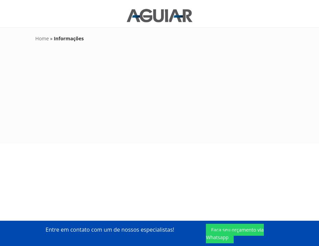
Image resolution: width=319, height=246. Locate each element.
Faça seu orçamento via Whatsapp (234, 234)
